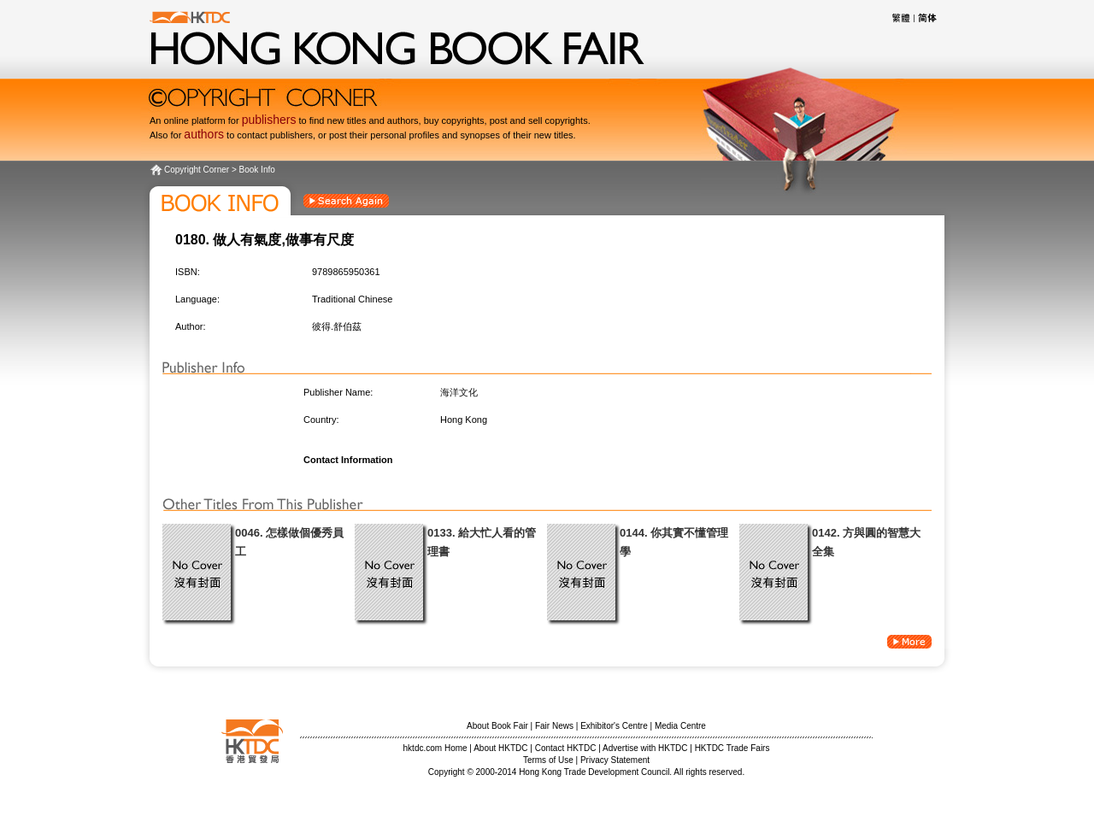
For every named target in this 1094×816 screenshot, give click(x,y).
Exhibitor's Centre (614, 726)
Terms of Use (548, 760)
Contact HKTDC (566, 748)
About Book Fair (497, 726)
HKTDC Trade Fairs (732, 748)
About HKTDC (500, 748)
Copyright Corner (196, 169)
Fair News (554, 726)
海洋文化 (459, 392)
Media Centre (680, 726)
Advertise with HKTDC (645, 748)
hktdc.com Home (435, 748)
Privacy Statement (615, 760)
